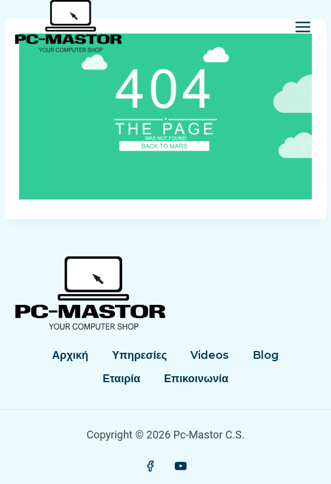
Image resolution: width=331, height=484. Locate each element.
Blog (266, 355)
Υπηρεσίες (139, 355)
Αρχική (70, 355)
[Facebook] (150, 466)
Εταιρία (122, 378)
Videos (209, 355)
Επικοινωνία (196, 378)
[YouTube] (181, 466)
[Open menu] (303, 26)
